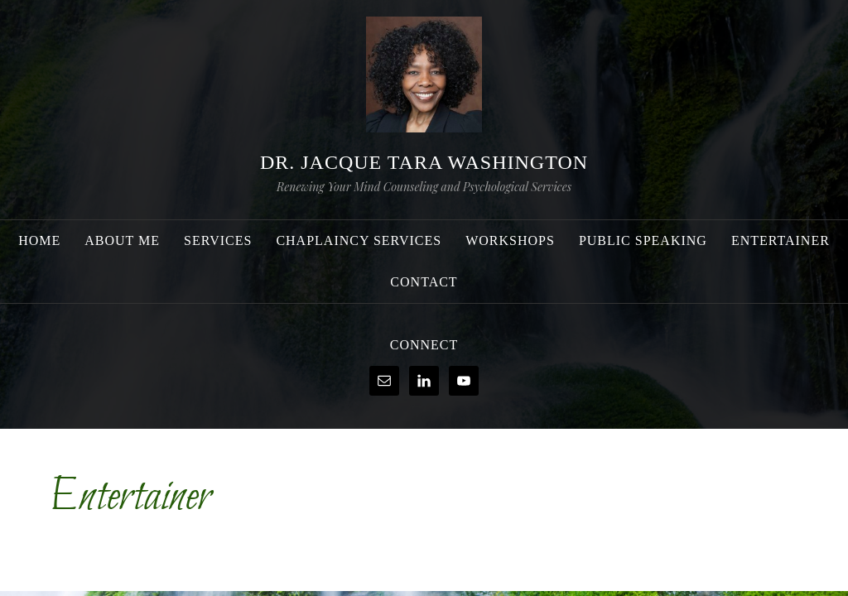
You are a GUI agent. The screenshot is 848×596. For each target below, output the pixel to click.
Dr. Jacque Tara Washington (424, 162)
